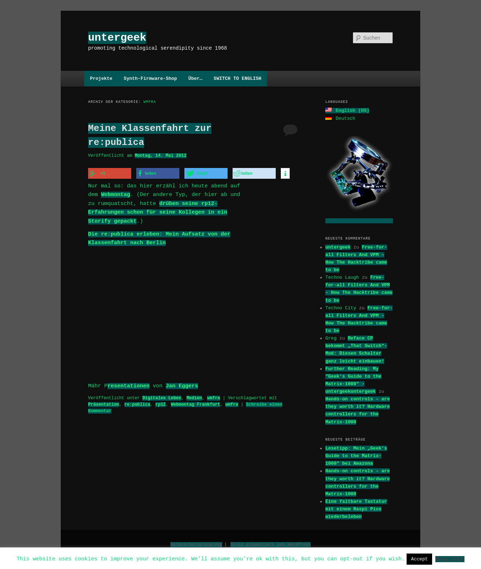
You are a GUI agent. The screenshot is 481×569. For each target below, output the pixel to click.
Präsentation (103, 402)
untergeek (117, 37)
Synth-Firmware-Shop (150, 78)
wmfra (213, 396)
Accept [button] (419, 559)
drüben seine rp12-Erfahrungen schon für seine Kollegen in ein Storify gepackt (157, 211)
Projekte (101, 78)
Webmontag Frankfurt (195, 402)
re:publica (137, 402)
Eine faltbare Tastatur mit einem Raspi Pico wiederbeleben (356, 508)
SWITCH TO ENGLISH (237, 78)
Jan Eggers (182, 384)
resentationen (128, 384)
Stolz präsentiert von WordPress (270, 544)
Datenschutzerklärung (196, 544)
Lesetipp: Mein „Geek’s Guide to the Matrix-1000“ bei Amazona (356, 455)
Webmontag (115, 193)
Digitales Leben (161, 396)
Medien (194, 396)
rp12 (160, 402)
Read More (449, 558)
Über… (195, 78)
